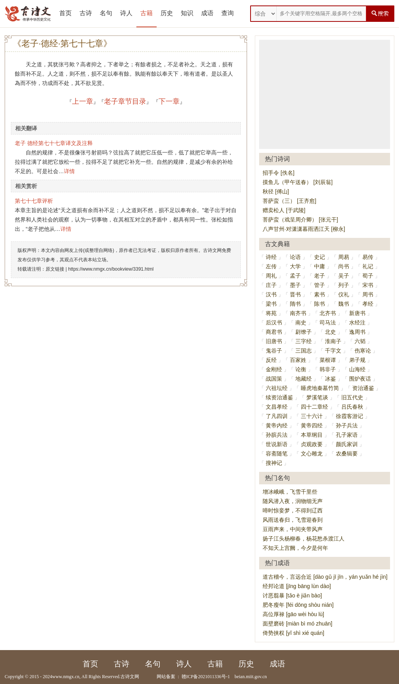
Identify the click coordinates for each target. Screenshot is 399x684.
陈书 (319, 304)
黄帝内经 (277, 425)
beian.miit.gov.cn (250, 676)
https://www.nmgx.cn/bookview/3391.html (111, 269)
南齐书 (298, 313)
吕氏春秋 (352, 407)
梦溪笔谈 (317, 397)
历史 (167, 13)
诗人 (126, 13)
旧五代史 (352, 397)
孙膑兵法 (277, 435)
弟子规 (357, 360)
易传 (367, 257)
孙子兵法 (347, 425)
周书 (367, 294)
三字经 (303, 341)
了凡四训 (277, 416)
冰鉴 (330, 379)
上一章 (82, 101)
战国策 (274, 379)
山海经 (357, 369)
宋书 (367, 285)
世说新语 (277, 444)
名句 (106, 13)
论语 (295, 257)
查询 (227, 13)
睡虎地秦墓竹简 (320, 388)
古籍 (146, 13)
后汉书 (274, 322)
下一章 (169, 101)
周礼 (271, 276)
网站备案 (166, 676)
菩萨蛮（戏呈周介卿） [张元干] (300, 219)
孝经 (367, 304)
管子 (319, 285)
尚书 (343, 266)
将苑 (271, 313)
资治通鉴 (363, 388)
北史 (330, 332)
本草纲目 (312, 435)
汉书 (271, 294)
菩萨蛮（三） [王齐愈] (289, 201)
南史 (300, 322)
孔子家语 (347, 435)
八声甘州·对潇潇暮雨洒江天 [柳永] (304, 229)
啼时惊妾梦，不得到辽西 (293, 510)
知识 (187, 13)
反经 (271, 360)
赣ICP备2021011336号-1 (205, 676)
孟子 (295, 276)
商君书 (274, 332)
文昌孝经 (277, 407)
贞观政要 (312, 444)
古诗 (85, 13)
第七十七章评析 (34, 201)
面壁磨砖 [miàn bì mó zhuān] (297, 623)
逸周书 (357, 332)
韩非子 (328, 369)
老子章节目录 (125, 101)
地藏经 (303, 379)
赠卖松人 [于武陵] (284, 210)
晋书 (295, 294)
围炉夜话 (360, 379)
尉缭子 (303, 332)
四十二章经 (314, 407)
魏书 (343, 304)
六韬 (360, 341)
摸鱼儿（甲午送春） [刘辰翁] (298, 182)
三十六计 (312, 416)
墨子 (295, 285)
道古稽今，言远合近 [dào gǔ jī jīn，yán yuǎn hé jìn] (325, 577)
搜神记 (274, 463)
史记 (319, 257)
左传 (271, 266)
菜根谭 (328, 360)
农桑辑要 (347, 453)
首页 (65, 13)
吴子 (343, 276)
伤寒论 (363, 350)
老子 (319, 276)
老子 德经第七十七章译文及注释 (54, 143)
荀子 (367, 276)
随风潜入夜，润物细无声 (293, 501)
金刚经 (274, 369)
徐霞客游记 (349, 416)
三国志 (303, 350)
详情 (69, 171)
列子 (343, 285)
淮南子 (333, 341)
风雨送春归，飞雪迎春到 (293, 520)
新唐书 (357, 313)
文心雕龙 (312, 453)
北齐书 (328, 313)
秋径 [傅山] (276, 191)
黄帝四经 (312, 425)
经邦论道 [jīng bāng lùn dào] (297, 586)
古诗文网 (129, 676)
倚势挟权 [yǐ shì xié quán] (293, 633)
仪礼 (343, 294)
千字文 (333, 350)
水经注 (357, 322)
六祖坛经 (277, 388)
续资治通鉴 (279, 397)
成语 (207, 13)
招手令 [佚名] (279, 173)
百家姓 (298, 360)
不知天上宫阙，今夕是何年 (295, 548)
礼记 (367, 266)
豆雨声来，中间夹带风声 (293, 529)
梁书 (271, 304)
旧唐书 (274, 341)
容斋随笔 (277, 453)
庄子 (271, 285)
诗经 (271, 257)
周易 (343, 257)
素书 (319, 294)
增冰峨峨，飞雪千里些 (290, 492)
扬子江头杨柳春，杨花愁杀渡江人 (303, 538)
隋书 (295, 304)
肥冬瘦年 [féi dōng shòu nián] (298, 605)
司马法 (328, 322)
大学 (295, 266)
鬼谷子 (274, 350)
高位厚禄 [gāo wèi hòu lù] (293, 614)
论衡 (300, 369)
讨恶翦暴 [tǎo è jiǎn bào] (292, 595)
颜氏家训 (347, 444)
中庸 (319, 266)
